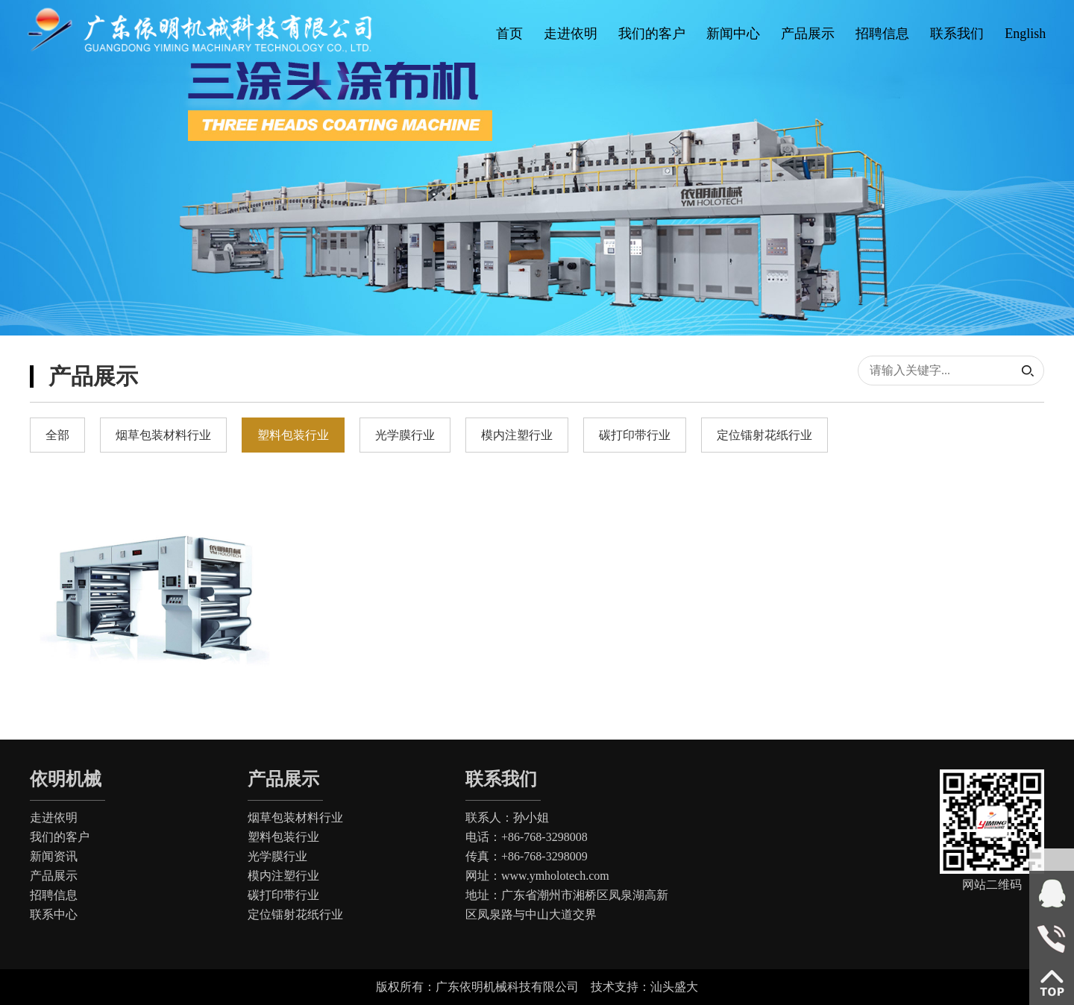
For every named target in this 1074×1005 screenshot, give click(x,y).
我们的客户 (651, 33)
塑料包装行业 (283, 837)
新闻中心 (733, 33)
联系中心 (54, 914)
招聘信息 (882, 33)
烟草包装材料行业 (295, 817)
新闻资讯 (54, 856)
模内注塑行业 (283, 875)
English (1025, 33)
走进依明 (570, 33)
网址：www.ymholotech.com (537, 875)
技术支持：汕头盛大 (644, 986)
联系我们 (957, 33)
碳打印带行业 (283, 895)
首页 (509, 33)
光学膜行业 (277, 856)
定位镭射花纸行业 (295, 914)
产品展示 (808, 33)
